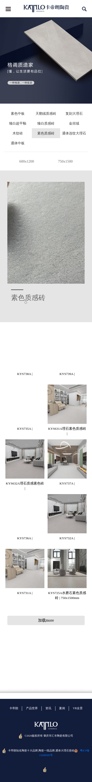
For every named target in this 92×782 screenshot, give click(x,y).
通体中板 (18, 143)
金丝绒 (74, 123)
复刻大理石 (74, 113)
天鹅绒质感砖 (46, 113)
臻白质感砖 (45, 123)
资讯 (48, 708)
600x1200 (26, 161)
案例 (62, 708)
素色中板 (18, 113)
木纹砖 (18, 133)
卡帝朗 (13, 708)
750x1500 (65, 161)
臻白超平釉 (17, 123)
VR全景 (78, 708)
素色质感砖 (45, 133)
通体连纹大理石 (74, 133)
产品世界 (32, 708)
